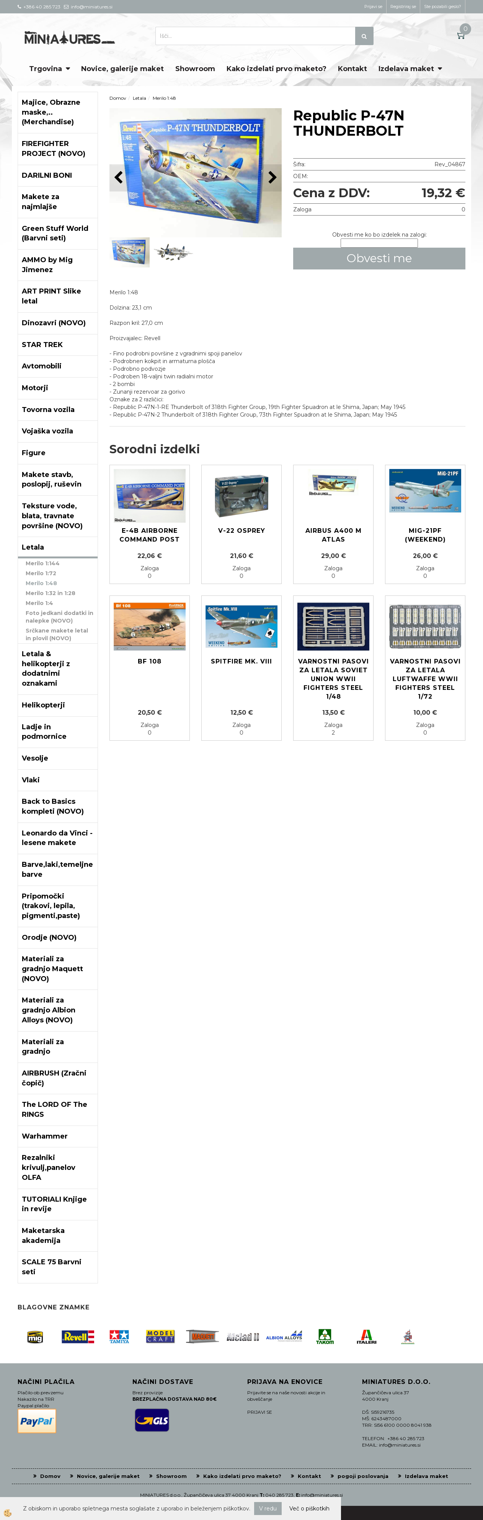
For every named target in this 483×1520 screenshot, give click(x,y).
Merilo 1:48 (41, 583)
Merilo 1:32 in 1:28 (50, 593)
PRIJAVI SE (259, 1412)
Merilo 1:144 (43, 563)
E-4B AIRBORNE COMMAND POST (149, 535)
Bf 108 (150, 661)
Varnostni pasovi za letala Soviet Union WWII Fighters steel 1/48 (333, 679)
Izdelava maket (406, 69)
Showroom (195, 69)
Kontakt (352, 69)
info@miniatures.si (322, 1495)
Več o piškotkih (309, 1508)
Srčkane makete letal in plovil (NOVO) (57, 634)
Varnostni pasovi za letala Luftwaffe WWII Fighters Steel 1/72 (425, 679)
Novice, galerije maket (122, 69)
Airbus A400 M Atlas (333, 535)
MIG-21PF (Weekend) (425, 535)
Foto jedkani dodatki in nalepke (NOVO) (59, 617)
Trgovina (45, 69)
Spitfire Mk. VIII (241, 661)
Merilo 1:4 (39, 603)
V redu (268, 1508)
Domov (117, 98)
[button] (272, 177)
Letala (139, 98)
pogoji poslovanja (363, 1476)
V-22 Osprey (241, 530)
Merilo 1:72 (41, 573)
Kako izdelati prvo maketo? (276, 69)
